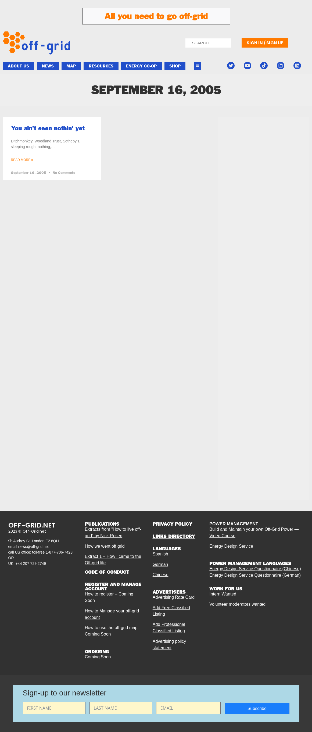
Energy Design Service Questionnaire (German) (255, 575)
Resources (101, 66)
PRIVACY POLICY (172, 524)
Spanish (160, 554)
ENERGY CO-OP (141, 66)
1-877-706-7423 (59, 552)
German (160, 564)
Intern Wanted (222, 594)
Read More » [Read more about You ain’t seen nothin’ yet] (22, 160)
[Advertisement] (263, 250)
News (48, 66)
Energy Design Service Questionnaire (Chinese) (255, 568)
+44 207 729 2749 (31, 563)
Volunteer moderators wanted (237, 604)
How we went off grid (105, 546)
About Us (18, 66)
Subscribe (257, 708)
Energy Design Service (231, 546)
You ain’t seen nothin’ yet (47, 128)
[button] (197, 66)
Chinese (160, 574)
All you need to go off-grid (156, 16)
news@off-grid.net (33, 546)
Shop (175, 66)
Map (71, 66)
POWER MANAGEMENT (233, 524)
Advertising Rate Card (174, 597)
